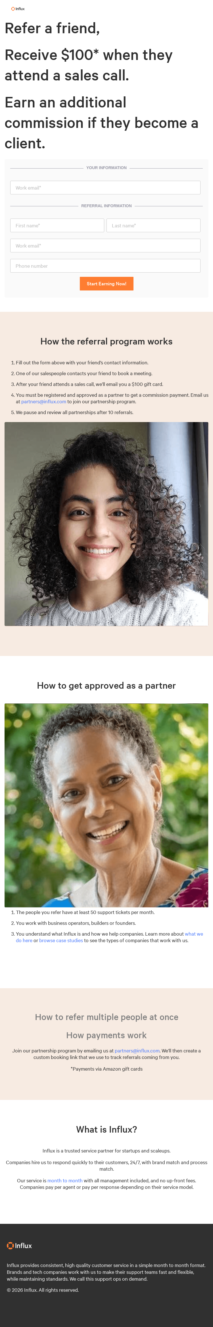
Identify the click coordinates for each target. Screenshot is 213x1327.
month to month (65, 1180)
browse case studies (61, 940)
